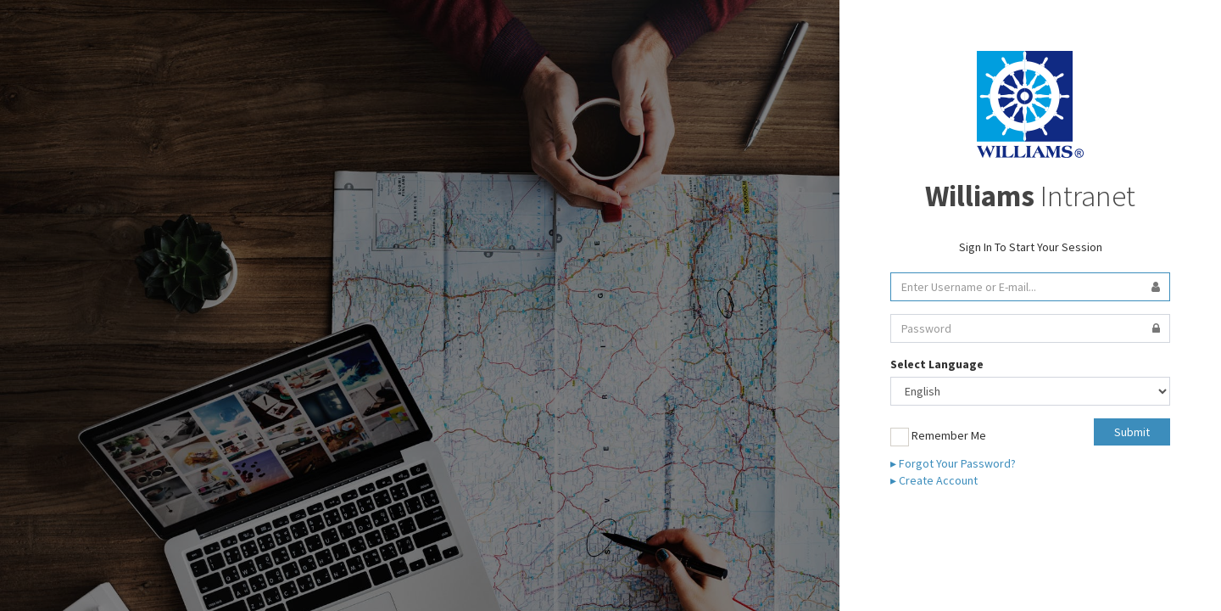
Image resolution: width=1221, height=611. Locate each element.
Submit (1132, 432)
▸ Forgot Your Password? (953, 463)
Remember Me (938, 437)
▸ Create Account (934, 480)
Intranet (1030, 196)
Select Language (937, 364)
